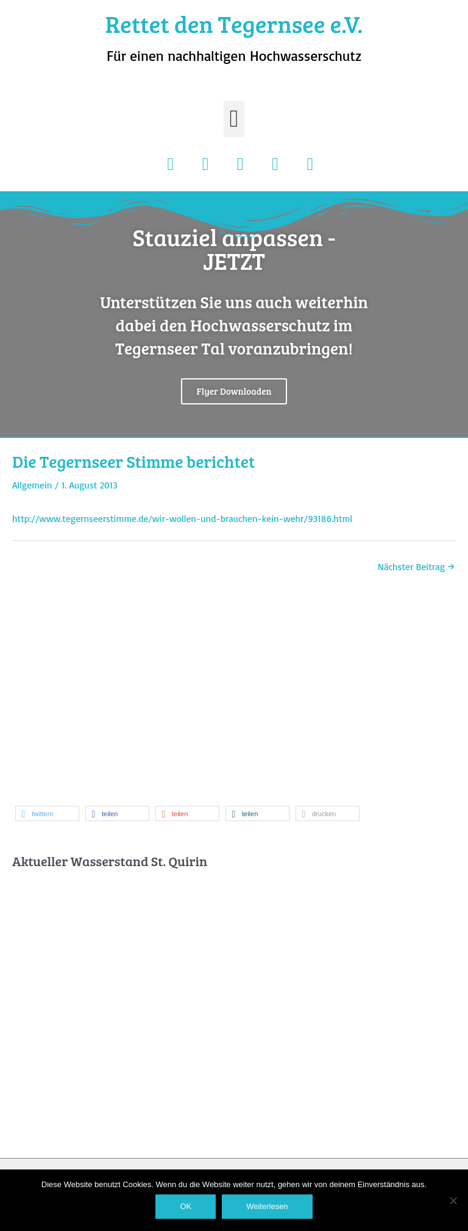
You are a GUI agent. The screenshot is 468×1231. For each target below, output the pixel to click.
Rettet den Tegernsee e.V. (234, 23)
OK (185, 1206)
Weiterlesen (267, 1206)
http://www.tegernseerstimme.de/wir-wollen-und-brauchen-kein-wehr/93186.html (182, 518)
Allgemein (32, 485)
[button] (234, 119)
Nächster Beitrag (416, 566)
